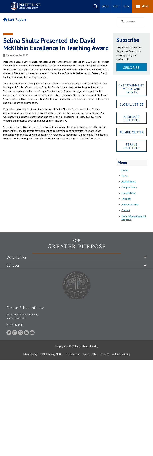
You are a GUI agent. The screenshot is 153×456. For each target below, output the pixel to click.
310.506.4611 (15, 325)
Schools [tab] (12, 265)
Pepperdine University (86, 346)
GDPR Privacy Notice (52, 354)
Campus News (129, 187)
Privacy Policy (30, 354)
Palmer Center (131, 132)
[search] (131, 22)
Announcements (130, 204)
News (125, 175)
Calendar (126, 198)
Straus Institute (131, 146)
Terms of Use (90, 354)
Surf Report (14, 19)
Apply (105, 6)
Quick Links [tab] (16, 257)
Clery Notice (73, 354)
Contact (126, 210)
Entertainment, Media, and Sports (131, 88)
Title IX (104, 354)
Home (125, 169)
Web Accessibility (121, 354)
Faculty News (129, 193)
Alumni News (129, 181)
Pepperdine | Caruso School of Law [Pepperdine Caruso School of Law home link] (25, 4)
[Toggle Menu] (142, 6)
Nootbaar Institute (131, 118)
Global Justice (131, 104)
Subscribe (131, 68)
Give (126, 6)
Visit (116, 6)
